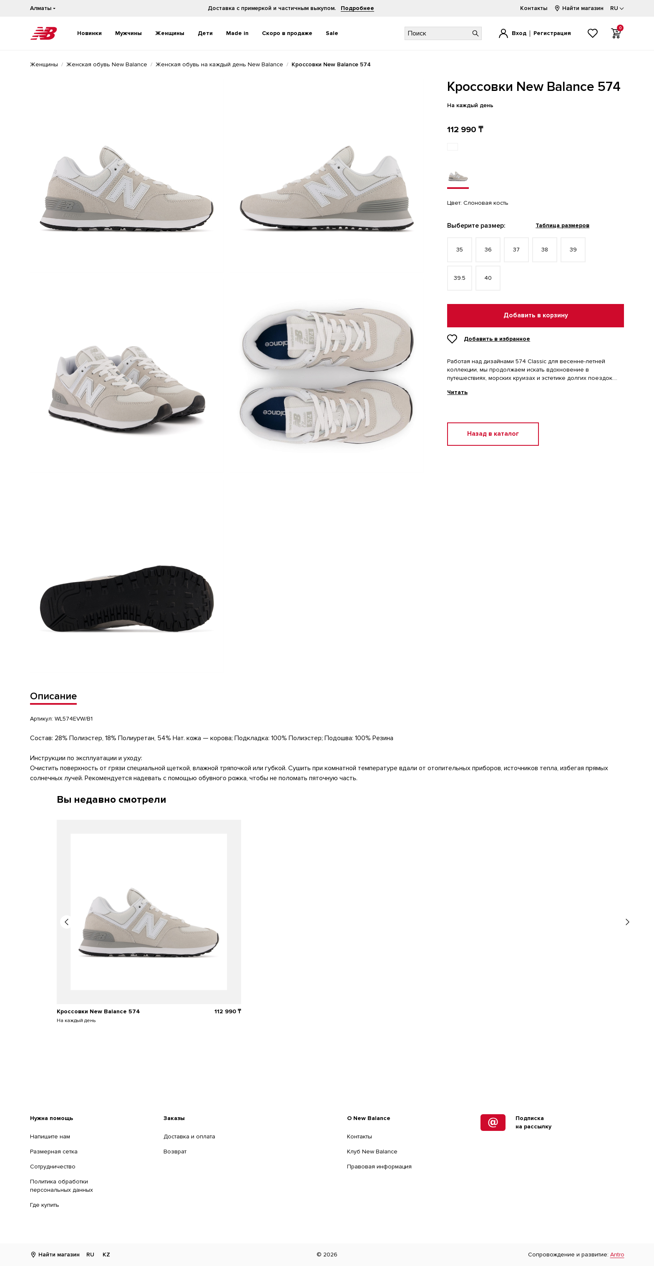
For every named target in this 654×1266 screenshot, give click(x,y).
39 (573, 249)
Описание (53, 696)
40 (488, 277)
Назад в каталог (493, 434)
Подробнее (357, 8)
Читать (457, 392)
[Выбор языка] (617, 8)
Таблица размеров (562, 225)
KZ (106, 1254)
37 (516, 249)
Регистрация (552, 33)
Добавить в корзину (535, 315)
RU (90, 1254)
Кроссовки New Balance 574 (98, 1011)
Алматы (40, 8)
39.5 (459, 277)
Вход (519, 33)
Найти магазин (579, 8)
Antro (617, 1254)
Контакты (533, 8)
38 (544, 249)
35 (459, 249)
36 (488, 249)
